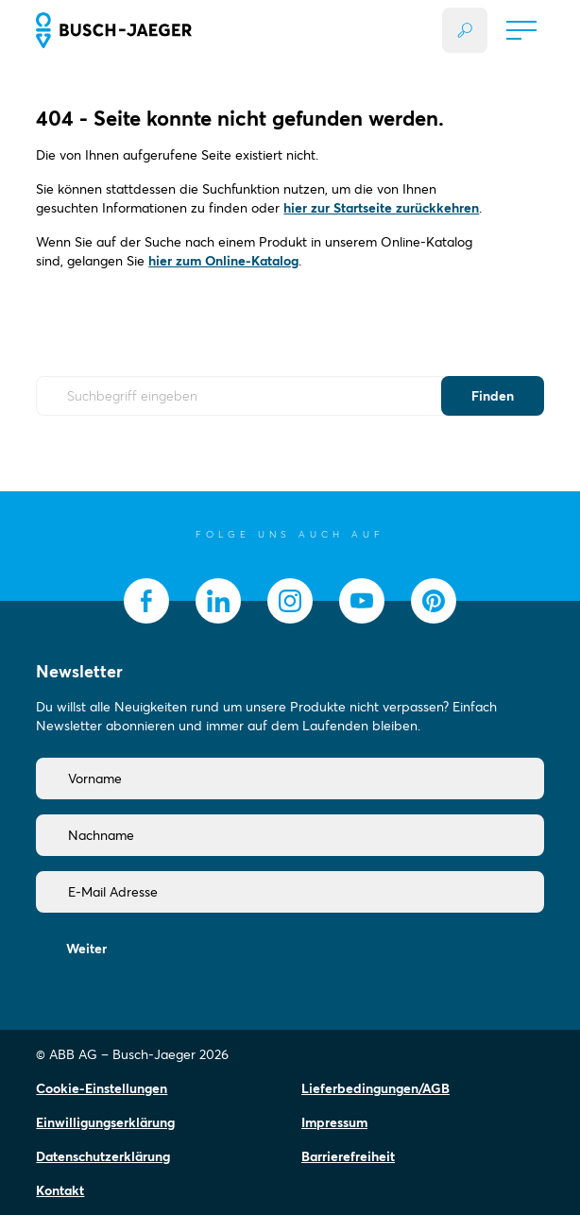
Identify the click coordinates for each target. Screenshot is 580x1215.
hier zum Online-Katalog (223, 260)
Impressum (334, 1122)
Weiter (86, 948)
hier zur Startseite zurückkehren (381, 207)
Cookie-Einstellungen (101, 1088)
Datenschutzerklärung (103, 1156)
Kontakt (60, 1190)
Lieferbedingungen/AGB (375, 1088)
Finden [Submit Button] (492, 395)
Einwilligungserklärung (105, 1122)
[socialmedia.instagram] (290, 601)
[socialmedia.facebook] (146, 601)
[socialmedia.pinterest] (433, 601)
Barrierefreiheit (348, 1156)
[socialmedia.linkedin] (218, 601)
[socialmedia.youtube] (361, 601)
